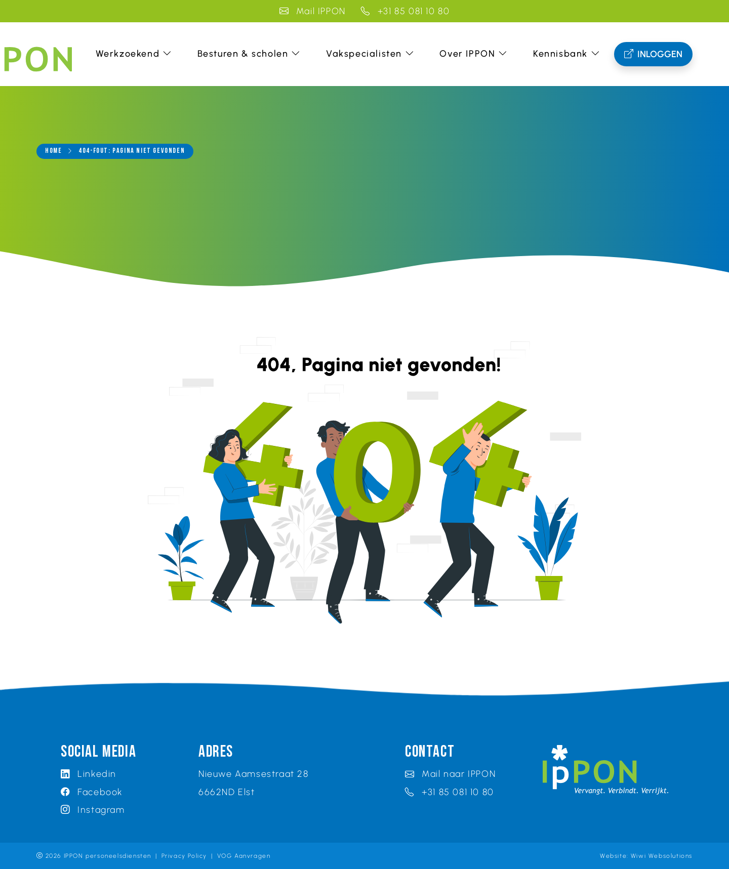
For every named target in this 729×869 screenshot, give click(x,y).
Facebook (92, 792)
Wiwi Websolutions (662, 855)
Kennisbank (566, 53)
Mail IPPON (312, 11)
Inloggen (653, 54)
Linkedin (88, 773)
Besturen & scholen (249, 53)
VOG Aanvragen (244, 855)
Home (53, 151)
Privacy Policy (184, 855)
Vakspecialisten (370, 53)
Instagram (93, 809)
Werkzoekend (134, 53)
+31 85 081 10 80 (405, 11)
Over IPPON (473, 53)
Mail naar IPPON (450, 773)
